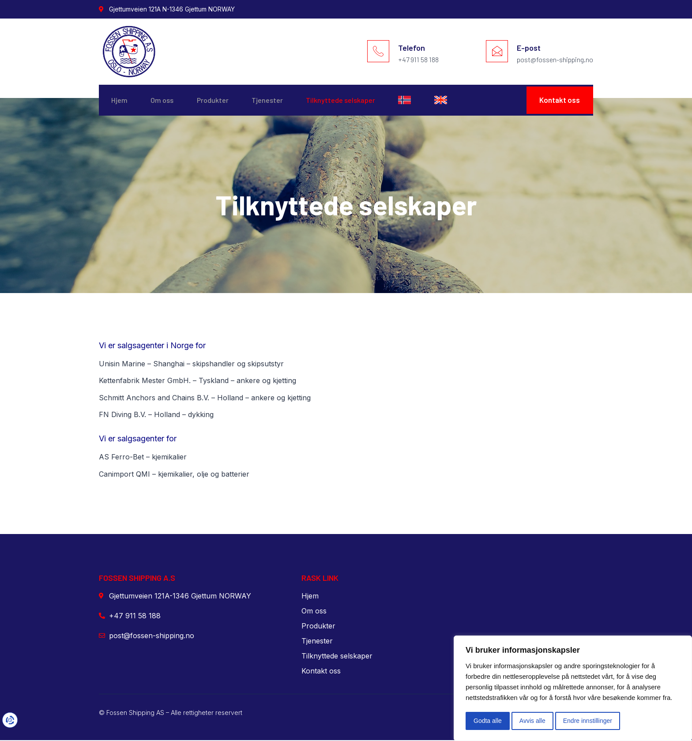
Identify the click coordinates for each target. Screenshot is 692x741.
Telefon (411, 48)
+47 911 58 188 (418, 59)
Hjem (120, 100)
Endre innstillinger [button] (587, 720)
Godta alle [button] (488, 720)
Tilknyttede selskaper (355, 100)
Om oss (166, 100)
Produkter (220, 100)
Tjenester (278, 100)
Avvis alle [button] (532, 720)
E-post (529, 48)
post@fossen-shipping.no (555, 59)
